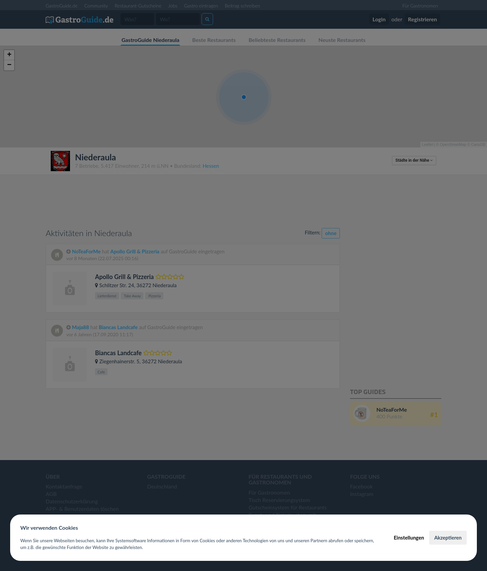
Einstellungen (409, 537)
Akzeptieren (448, 537)
